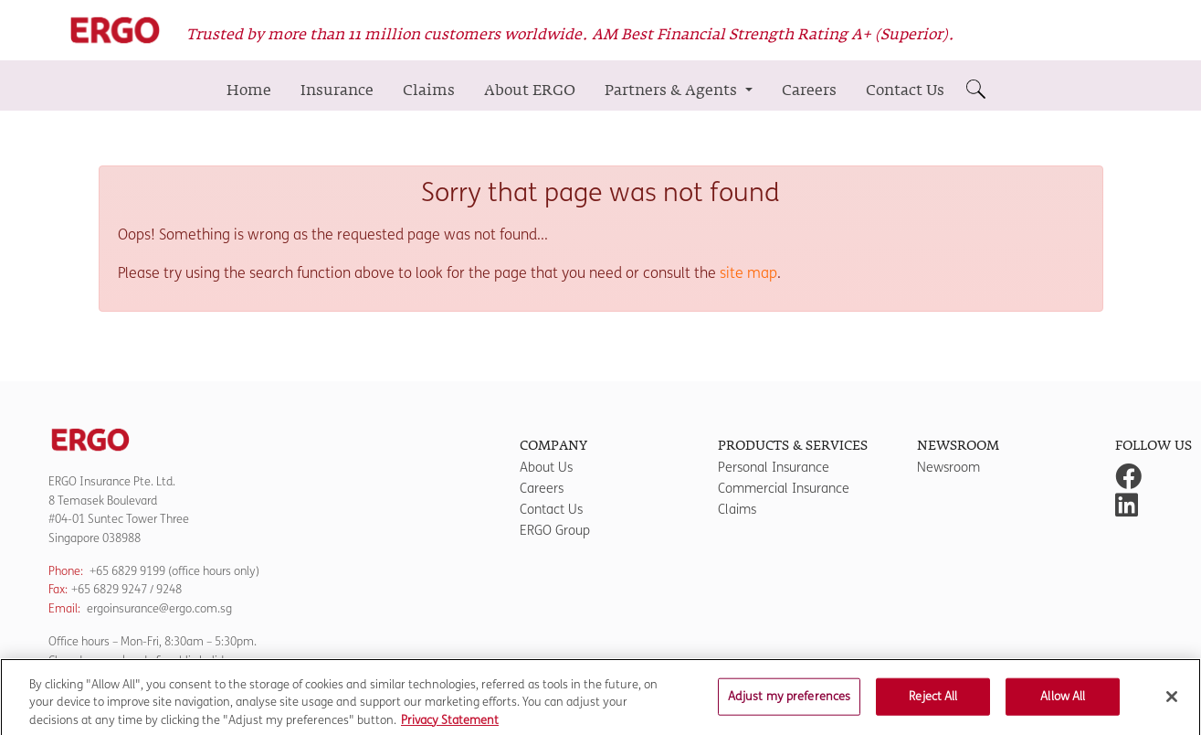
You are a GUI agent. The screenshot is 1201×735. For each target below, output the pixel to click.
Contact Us (905, 90)
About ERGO (529, 90)
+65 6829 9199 (127, 571)
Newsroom (948, 467)
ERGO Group (555, 530)
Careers (809, 90)
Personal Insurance (773, 467)
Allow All (1062, 702)
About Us (546, 467)
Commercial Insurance (783, 488)
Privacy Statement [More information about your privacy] (450, 726)
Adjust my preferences (789, 702)
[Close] (1172, 702)
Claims (429, 90)
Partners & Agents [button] (673, 90)
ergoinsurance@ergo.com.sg (159, 608)
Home (249, 90)
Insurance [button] (337, 90)
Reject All (933, 702)
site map (748, 273)
